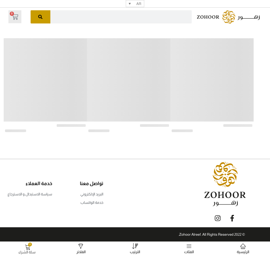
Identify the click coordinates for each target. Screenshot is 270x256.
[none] (135, 3)
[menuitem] (135, 3)
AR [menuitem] (138, 4)
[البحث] (40, 16)
